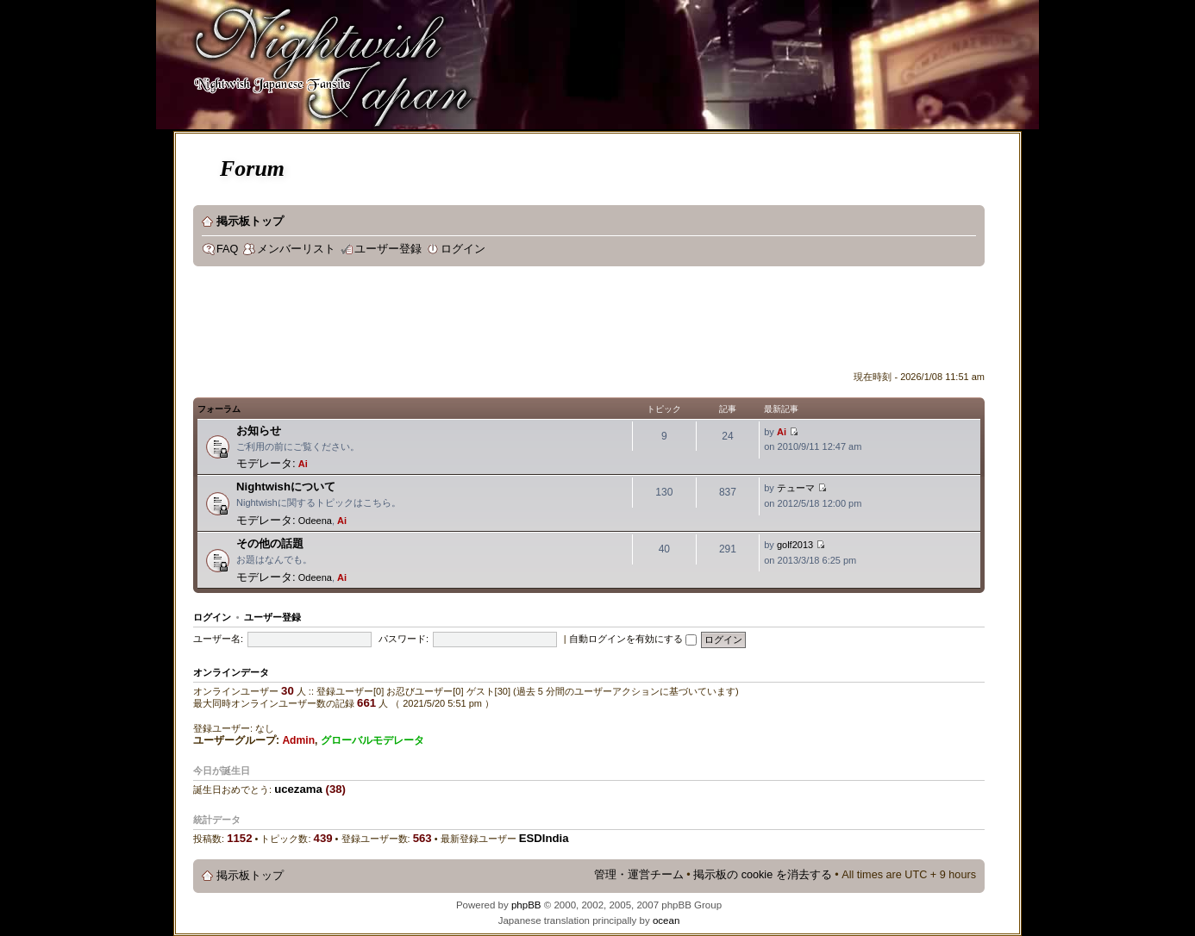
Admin (298, 740)
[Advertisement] (507, 322)
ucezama (298, 789)
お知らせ (258, 430)
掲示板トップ (250, 221)
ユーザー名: (218, 638)
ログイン (463, 249)
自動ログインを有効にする (633, 638)
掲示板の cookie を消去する (762, 875)
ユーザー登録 (388, 249)
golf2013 (795, 545)
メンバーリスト (296, 249)
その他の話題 (269, 543)
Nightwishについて (285, 486)
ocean (666, 920)
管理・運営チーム (639, 875)
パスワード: (404, 638)
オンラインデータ (231, 672)
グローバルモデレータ (372, 740)
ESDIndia (544, 838)
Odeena (315, 520)
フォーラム (219, 409)
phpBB (526, 905)
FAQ (227, 249)
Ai (303, 464)
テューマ (796, 488)
